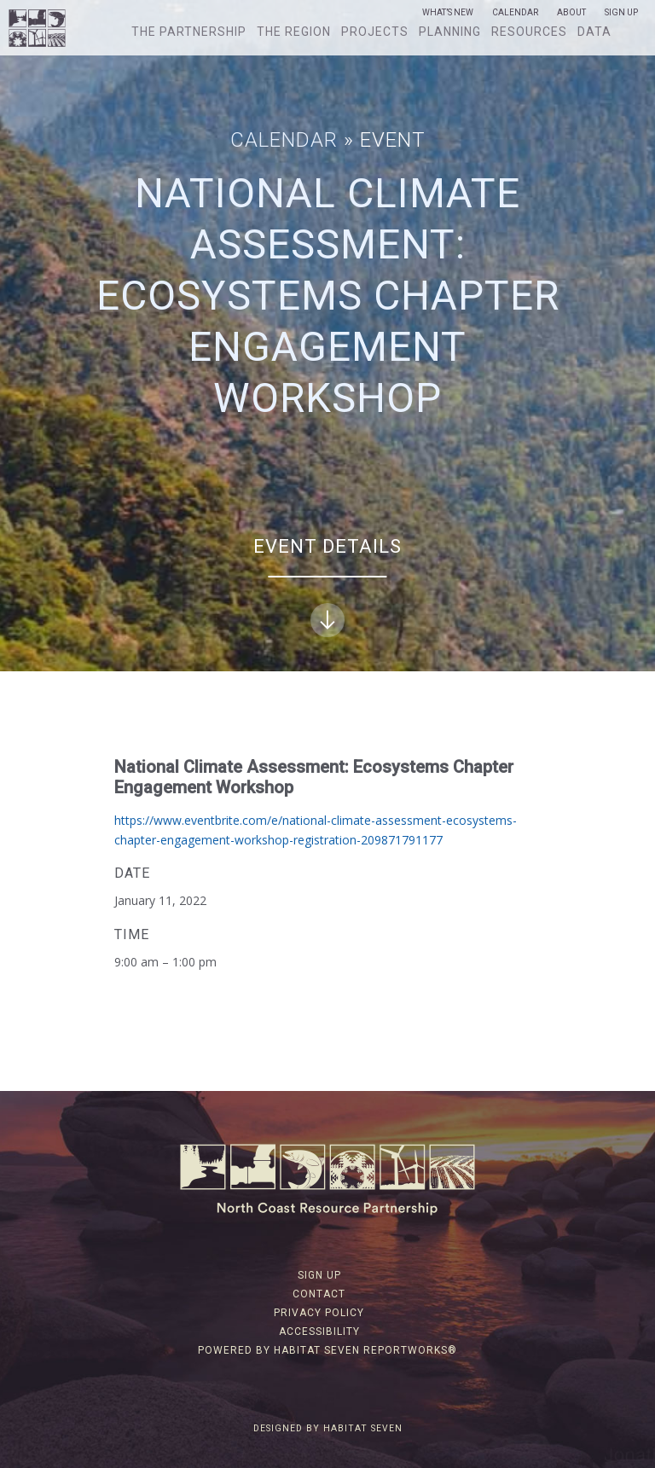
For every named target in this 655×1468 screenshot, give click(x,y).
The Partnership (188, 31)
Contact (319, 1294)
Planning (450, 31)
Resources (529, 31)
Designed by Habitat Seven (328, 1428)
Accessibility (319, 1331)
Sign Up (621, 13)
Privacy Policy (319, 1313)
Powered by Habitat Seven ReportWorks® (327, 1350)
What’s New (447, 13)
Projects (375, 31)
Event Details (327, 586)
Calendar (515, 13)
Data (594, 31)
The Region (294, 31)
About (571, 13)
